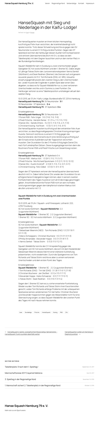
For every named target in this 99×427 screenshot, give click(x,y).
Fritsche (36, 312)
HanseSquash (46, 312)
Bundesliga (28, 312)
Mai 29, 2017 (90, 373)
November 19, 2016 (88, 379)
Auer (20, 312)
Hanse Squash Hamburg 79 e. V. (19, 3)
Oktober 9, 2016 (89, 385)
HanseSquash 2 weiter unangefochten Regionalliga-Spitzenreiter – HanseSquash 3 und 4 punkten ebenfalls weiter (31, 333)
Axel (27, 32)
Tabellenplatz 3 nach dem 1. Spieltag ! (21, 367)
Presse (32, 32)
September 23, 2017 (88, 367)
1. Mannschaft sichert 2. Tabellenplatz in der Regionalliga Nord (32, 385)
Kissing (55, 312)
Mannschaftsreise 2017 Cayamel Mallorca (23, 373)
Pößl (61, 312)
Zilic (66, 312)
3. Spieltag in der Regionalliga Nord (20, 379)
